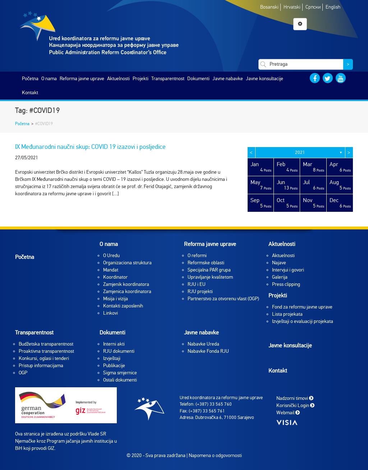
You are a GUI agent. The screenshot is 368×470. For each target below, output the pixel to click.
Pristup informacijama (41, 365)
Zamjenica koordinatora (127, 291)
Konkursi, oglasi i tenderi (44, 358)
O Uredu (111, 255)
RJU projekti (200, 291)
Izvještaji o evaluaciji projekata (302, 321)
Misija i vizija (115, 299)
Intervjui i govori (288, 270)
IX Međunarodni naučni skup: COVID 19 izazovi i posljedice (90, 147)
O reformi (197, 255)
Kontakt (30, 93)
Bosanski (269, 7)
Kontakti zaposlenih (123, 306)
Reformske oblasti (206, 263)
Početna (30, 79)
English (333, 7)
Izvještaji (111, 358)
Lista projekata (287, 314)
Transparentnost (167, 79)
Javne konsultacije (264, 79)
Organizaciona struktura (127, 263)
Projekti (140, 79)
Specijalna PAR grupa (209, 270)
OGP (23, 373)
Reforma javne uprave (82, 79)
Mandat (110, 270)
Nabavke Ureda (203, 344)
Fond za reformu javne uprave (302, 307)
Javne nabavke (227, 79)
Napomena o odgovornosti (215, 455)
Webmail (288, 412)
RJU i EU (197, 284)
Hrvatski (292, 7)
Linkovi (110, 313)
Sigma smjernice (120, 373)
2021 (300, 152)
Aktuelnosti (118, 79)
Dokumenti (198, 79)
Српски (313, 7)
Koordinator (115, 277)
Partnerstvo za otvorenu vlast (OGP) (223, 299)
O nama (49, 79)
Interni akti (114, 344)
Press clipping (286, 284)
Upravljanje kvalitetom (210, 277)
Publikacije (114, 365)
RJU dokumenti (118, 351)
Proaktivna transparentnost (46, 351)
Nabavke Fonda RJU (208, 351)
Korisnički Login (295, 405)
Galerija (280, 277)
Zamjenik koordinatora (126, 284)
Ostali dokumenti (120, 380)
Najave (279, 263)
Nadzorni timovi (294, 398)
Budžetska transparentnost (46, 344)
